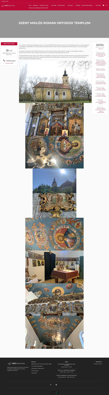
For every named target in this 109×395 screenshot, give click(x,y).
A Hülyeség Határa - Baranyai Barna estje (101, 83)
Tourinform (98, 5)
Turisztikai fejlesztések (37, 366)
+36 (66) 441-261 (98, 364)
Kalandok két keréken (88, 5)
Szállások (78, 5)
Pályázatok (34, 373)
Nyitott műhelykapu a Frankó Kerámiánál (67, 375)
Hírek (30, 5)
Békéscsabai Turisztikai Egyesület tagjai (41, 364)
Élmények (71, 5)
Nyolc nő (101, 48)
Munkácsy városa (45, 5)
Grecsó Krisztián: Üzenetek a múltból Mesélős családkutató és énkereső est (100, 63)
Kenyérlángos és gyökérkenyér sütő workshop (101, 55)
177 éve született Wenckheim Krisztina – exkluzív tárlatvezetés (100, 110)
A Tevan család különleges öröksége (101, 89)
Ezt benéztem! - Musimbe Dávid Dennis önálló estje (101, 76)
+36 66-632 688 (9, 63)
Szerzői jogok (34, 370)
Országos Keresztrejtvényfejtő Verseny (101, 102)
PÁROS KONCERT (100, 70)
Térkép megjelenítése (9, 43)
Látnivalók (53, 5)
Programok (35, 5)
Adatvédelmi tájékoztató (37, 368)
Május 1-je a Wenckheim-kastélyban (66, 370)
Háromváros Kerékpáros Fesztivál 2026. (38, 7)
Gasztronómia (62, 5)
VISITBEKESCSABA (8, 5)
